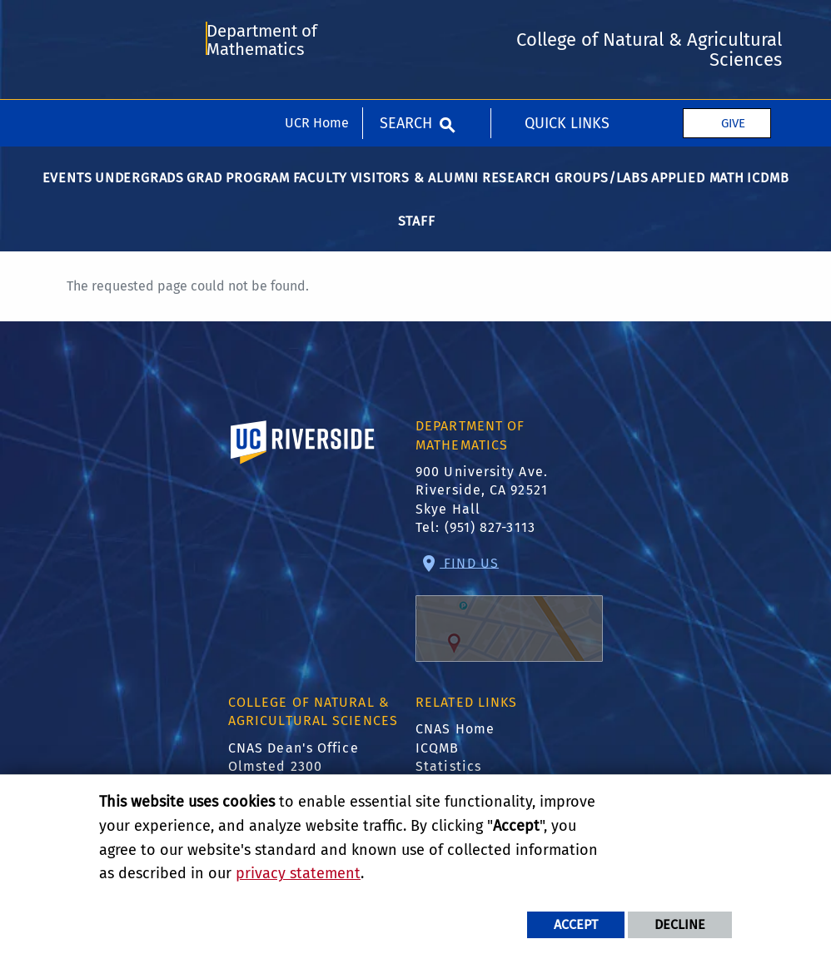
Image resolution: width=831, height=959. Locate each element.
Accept (576, 924)
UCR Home (317, 23)
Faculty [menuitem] (320, 188)
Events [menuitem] (67, 188)
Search (406, 23)
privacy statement (298, 873)
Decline (679, 924)
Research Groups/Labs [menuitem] (565, 188)
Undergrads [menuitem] (139, 188)
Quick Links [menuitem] (567, 23)
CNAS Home (455, 739)
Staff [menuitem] (416, 231)
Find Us (509, 618)
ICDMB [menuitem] (768, 188)
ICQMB (438, 757)
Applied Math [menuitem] (697, 188)
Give (733, 23)
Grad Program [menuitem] (238, 188)
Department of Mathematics (262, 93)
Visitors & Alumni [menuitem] (415, 188)
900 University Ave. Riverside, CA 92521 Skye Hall (482, 500)
